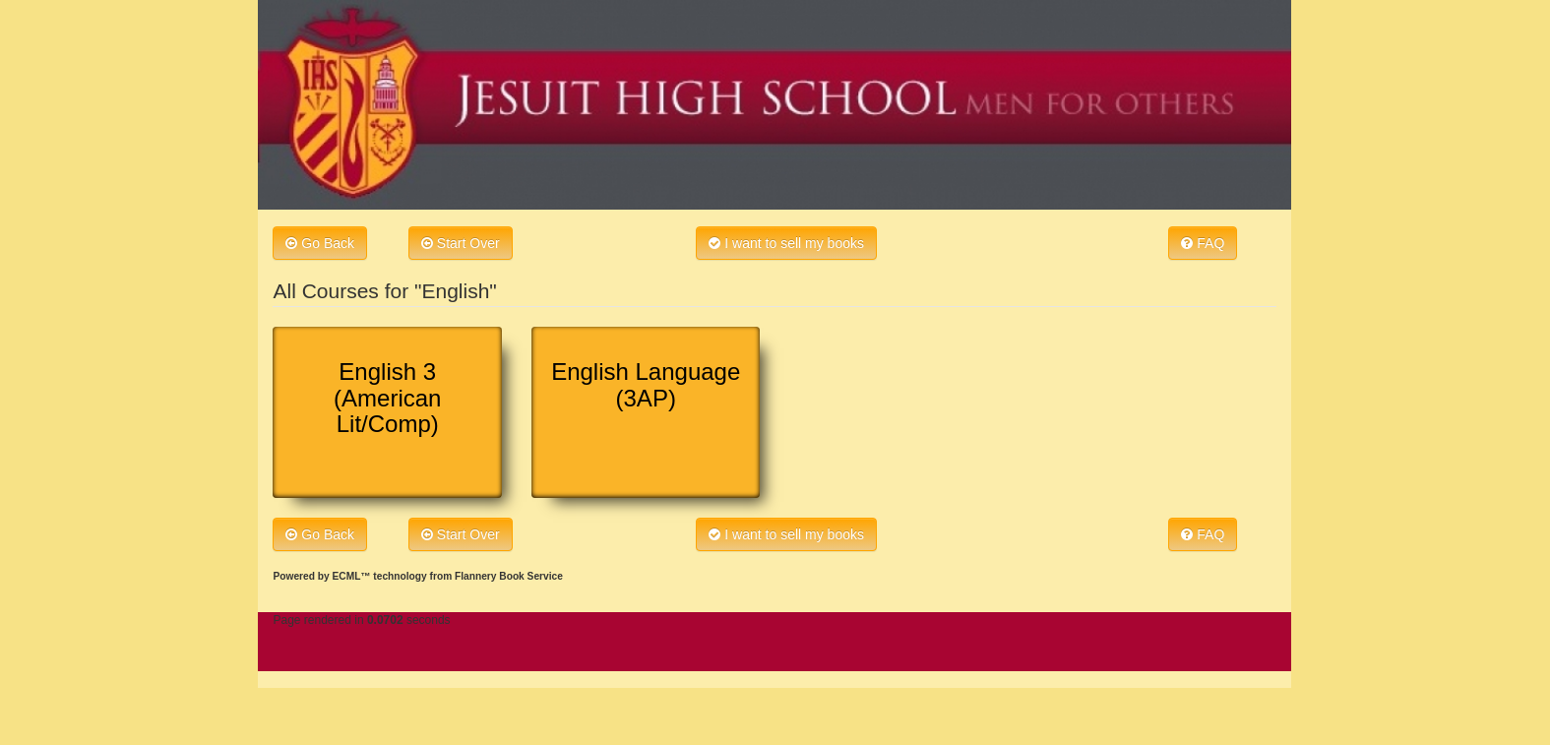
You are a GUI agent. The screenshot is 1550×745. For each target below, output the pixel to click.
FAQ (1202, 243)
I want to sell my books (786, 243)
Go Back (319, 243)
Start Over (460, 243)
